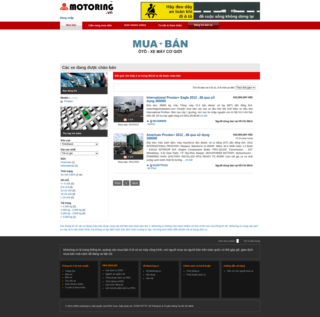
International (68, 165)
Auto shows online (135, 25)
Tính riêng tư (192, 271)
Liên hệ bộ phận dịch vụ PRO (120, 288)
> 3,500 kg (67, 216)
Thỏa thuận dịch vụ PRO (118, 277)
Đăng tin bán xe (203, 25)
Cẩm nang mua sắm (100, 25)
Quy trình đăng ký (114, 284)
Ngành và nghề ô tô (115, 274)
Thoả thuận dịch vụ (196, 274)
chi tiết (203, 115)
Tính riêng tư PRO (115, 281)
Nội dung (150, 274)
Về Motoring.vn (153, 271)
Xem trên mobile (226, 241)
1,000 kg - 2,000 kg (71, 210)
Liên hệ (149, 278)
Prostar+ (69, 101)
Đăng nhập (67, 17)
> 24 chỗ (66, 197)
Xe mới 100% (68, 174)
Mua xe (68, 274)
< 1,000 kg (67, 206)
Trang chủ (70, 271)
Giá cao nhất (68, 149)
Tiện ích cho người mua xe (240, 271)
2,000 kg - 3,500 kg (71, 213)
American (66, 162)
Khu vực (65, 140)
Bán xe (68, 277)
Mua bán (71, 25)
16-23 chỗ (66, 194)
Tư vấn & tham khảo (170, 25)
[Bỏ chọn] (73, 98)
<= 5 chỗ (66, 183)
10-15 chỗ (66, 190)
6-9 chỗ (65, 187)
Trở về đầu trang (251, 241)
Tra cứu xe (70, 280)
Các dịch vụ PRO (114, 270)
